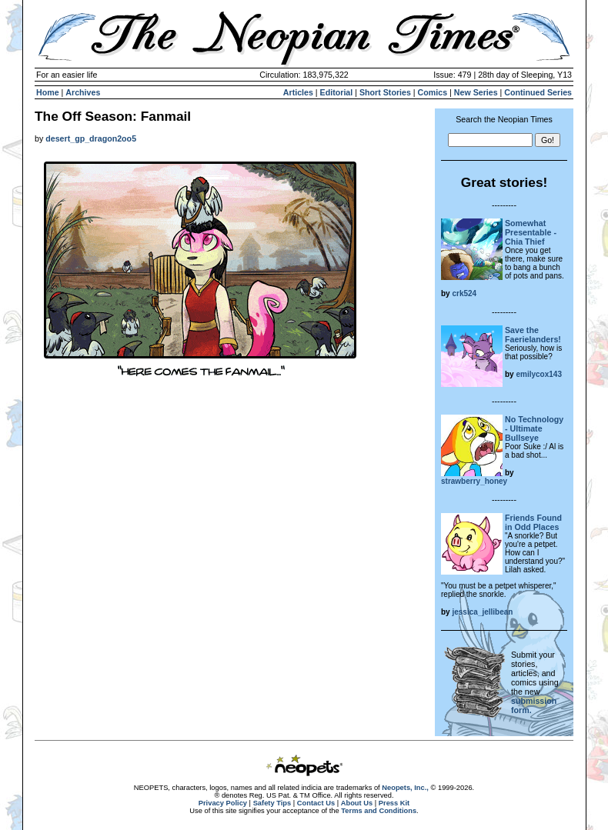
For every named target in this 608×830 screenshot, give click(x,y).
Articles (298, 92)
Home (47, 92)
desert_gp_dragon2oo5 (90, 138)
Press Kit (394, 803)
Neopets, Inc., (405, 788)
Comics (433, 92)
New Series (476, 92)
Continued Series (538, 92)
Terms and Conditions (378, 811)
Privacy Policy (223, 803)
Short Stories (385, 92)
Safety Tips (272, 803)
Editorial (336, 92)
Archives (82, 92)
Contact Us (316, 803)
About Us (356, 803)
